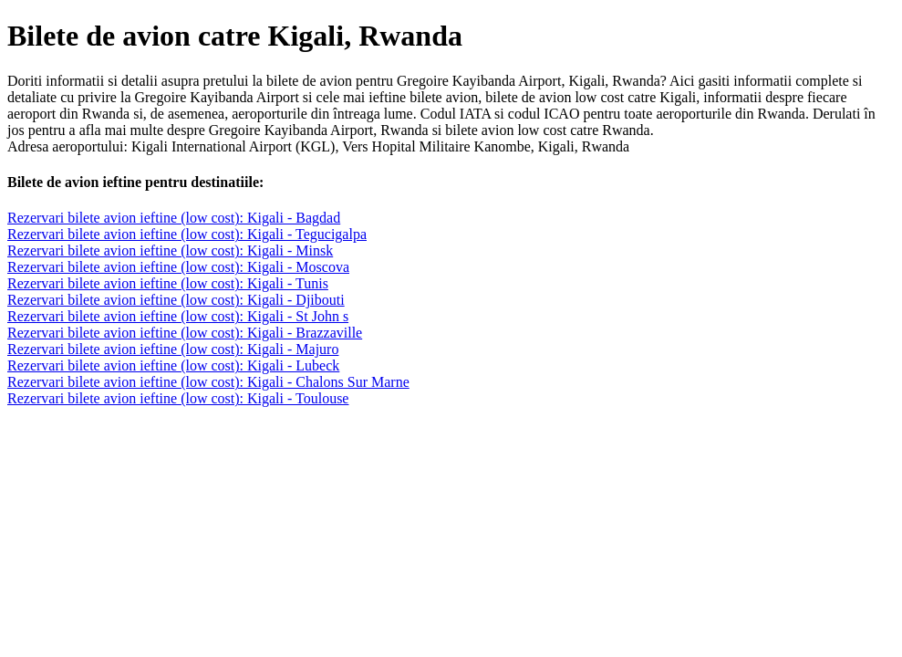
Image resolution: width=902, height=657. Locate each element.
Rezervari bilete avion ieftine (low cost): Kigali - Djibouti (176, 300)
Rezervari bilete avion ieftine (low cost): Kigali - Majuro (172, 349)
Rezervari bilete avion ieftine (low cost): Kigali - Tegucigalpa (187, 234)
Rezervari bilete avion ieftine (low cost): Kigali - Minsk (170, 250)
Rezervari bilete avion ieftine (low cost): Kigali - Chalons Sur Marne (208, 382)
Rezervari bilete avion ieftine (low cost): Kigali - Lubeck (173, 365)
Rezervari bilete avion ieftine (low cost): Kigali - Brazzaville (184, 332)
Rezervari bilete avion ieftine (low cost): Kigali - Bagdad (173, 217)
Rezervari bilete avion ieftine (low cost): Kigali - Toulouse (177, 398)
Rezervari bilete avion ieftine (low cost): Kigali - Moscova (178, 267)
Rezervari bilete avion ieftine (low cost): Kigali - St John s (177, 316)
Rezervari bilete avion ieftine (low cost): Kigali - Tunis (167, 283)
